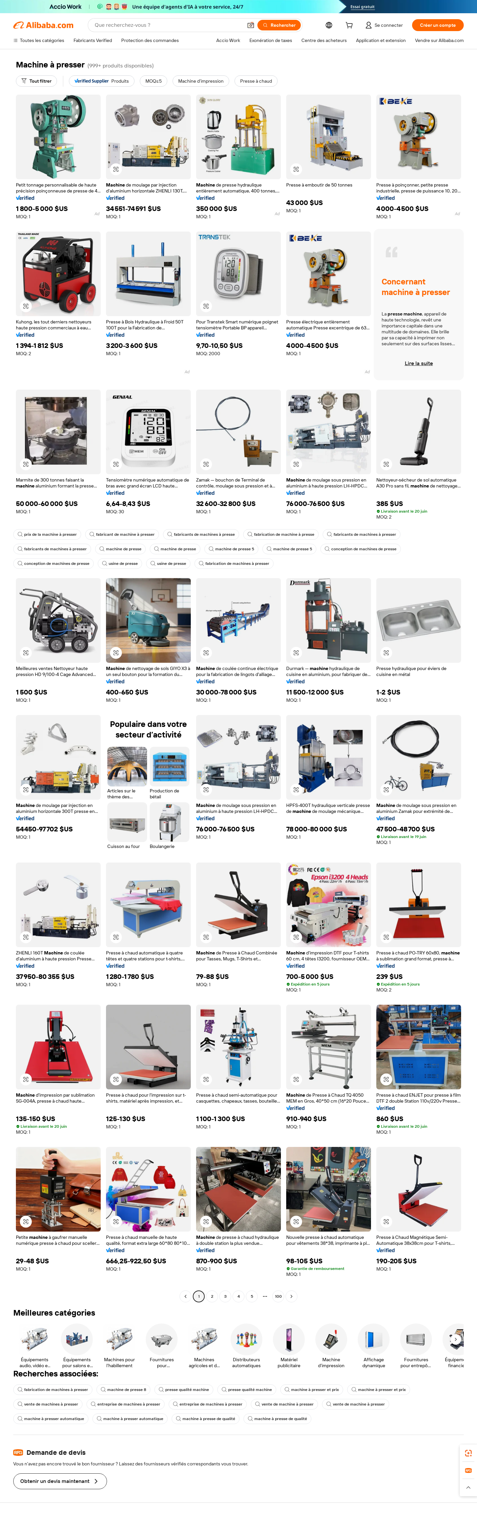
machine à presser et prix (312, 1389)
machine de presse (120, 549)
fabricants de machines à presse (201, 534)
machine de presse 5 (231, 549)
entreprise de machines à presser (125, 1404)
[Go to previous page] (185, 1296)
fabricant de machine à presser (122, 534)
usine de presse (120, 563)
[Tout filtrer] (36, 81)
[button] (251, 25)
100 (278, 1296)
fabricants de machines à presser (361, 534)
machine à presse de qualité (205, 1418)
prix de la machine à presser (47, 534)
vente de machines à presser (48, 1404)
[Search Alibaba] (168, 25)
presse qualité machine (184, 1389)
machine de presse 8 (123, 1389)
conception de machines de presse (361, 549)
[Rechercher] (279, 25)
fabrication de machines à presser (234, 563)
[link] (468, 1453)
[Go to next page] (291, 1296)
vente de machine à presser (284, 1404)
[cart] (350, 26)
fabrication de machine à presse (280, 534)
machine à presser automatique (51, 1418)
